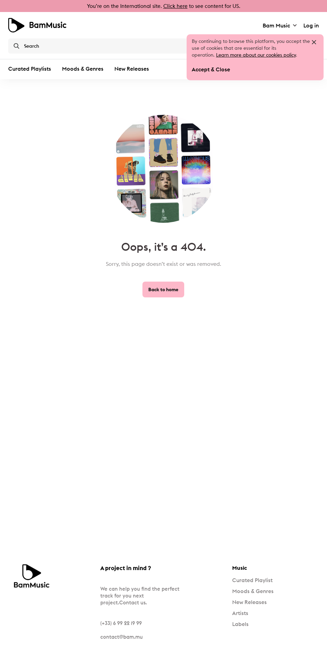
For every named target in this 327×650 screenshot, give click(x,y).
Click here (175, 6)
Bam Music (280, 25)
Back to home (163, 289)
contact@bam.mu (121, 637)
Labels (240, 624)
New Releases (131, 68)
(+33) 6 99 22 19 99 (121, 623)
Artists (240, 613)
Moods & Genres (82, 68)
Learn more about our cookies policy (256, 55)
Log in (311, 25)
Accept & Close (211, 69)
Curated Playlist (252, 580)
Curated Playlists (29, 68)
